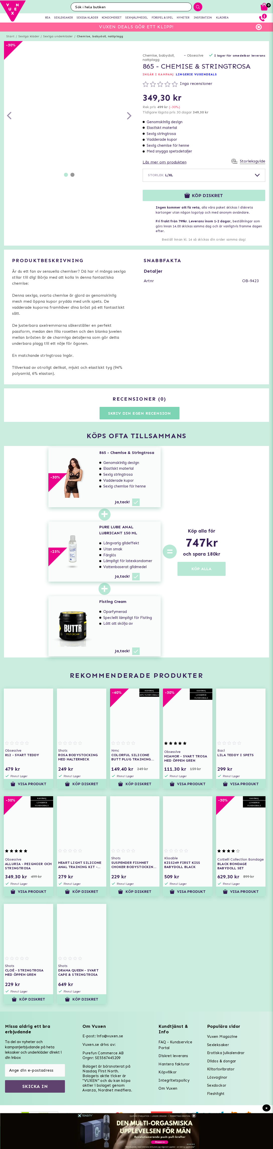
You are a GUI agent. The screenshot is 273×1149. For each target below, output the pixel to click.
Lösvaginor (217, 1077)
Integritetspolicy (174, 1080)
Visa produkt (28, 784)
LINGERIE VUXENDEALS (196, 74)
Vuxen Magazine (222, 1036)
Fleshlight (216, 1093)
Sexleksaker (218, 1045)
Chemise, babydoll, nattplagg (100, 36)
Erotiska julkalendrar (225, 1053)
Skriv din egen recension (139, 413)
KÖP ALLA (202, 568)
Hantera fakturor (174, 1064)
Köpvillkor (167, 1072)
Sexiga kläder (28, 36)
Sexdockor (216, 1085)
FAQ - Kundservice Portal (175, 1045)
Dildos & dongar (221, 1061)
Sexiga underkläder (58, 36)
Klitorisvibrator (220, 1069)
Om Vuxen (167, 1088)
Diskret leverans (173, 1056)
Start (10, 36)
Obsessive (195, 55)
